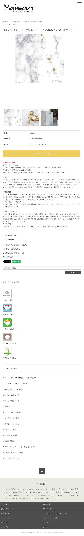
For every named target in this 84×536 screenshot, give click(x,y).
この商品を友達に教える (11, 249)
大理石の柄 (12, 25)
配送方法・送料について (49, 509)
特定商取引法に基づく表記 (50, 518)
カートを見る (4, 527)
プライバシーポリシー (49, 527)
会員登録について (6, 513)
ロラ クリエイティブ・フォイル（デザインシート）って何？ (60, 513)
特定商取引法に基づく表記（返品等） (16, 245)
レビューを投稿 (8, 239)
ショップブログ (5, 518)
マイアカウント (5, 522)
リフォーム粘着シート (15, 21)
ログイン (45, 522)
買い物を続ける (8, 257)
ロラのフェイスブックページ (13, 226)
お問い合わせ (46, 504)
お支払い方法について (7, 509)
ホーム (4, 21)
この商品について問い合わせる (13, 253)
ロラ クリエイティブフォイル (33, 21)
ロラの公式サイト (9, 224)
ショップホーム (5, 504)
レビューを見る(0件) (10, 235)
